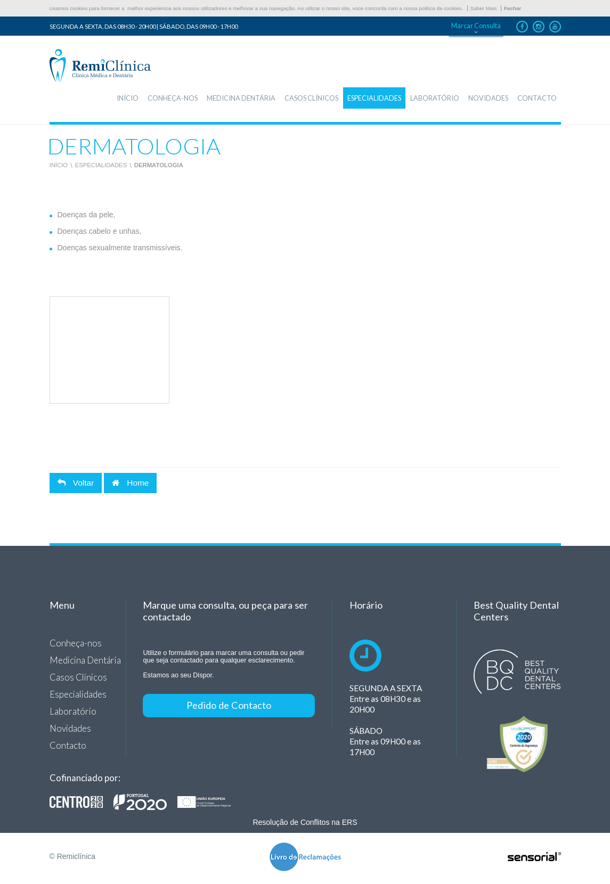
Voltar (76, 482)
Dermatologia (158, 165)
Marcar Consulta (476, 26)
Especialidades (101, 165)
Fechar (512, 8)
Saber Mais (483, 8)
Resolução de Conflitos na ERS (305, 822)
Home (130, 482)
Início (59, 165)
